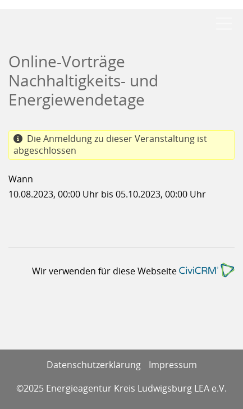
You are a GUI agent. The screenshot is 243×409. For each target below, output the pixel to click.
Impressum (173, 365)
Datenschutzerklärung (94, 365)
